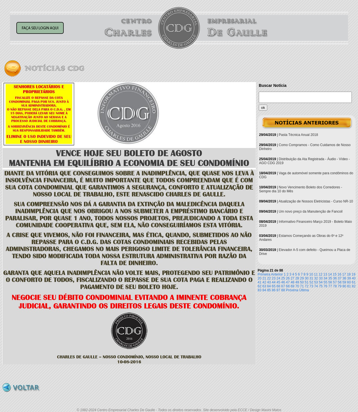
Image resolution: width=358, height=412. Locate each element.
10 (311, 274)
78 (335, 286)
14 (330, 274)
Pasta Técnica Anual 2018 (298, 135)
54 (320, 282)
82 (353, 286)
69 (292, 286)
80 (344, 286)
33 (320, 278)
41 (259, 282)
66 (278, 286)
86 (273, 290)
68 (288, 286)
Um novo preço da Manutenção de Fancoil (310, 211)
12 (320, 274)
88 (283, 290)
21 (264, 278)
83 (259, 290)
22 (269, 278)
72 (306, 286)
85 (269, 290)
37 (339, 278)
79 (339, 286)
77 (330, 286)
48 (292, 282)
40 (353, 278)
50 (302, 282)
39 (349, 278)
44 (273, 282)
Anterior (277, 274)
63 (264, 286)
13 (325, 274)
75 (320, 286)
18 (349, 274)
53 (316, 282)
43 (269, 282)
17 (344, 274)
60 (349, 282)
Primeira (264, 274)
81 (349, 286)
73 (311, 286)
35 (330, 278)
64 (269, 286)
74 (316, 286)
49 (297, 282)
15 (335, 274)
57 (335, 282)
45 (278, 282)
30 (306, 278)
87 (278, 290)
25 (283, 278)
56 (330, 282)
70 (297, 286)
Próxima (292, 290)
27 (292, 278)
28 (297, 278)
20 (259, 278)
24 (278, 278)
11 (316, 274)
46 (283, 282)
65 (273, 286)
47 (288, 282)
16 (339, 274)
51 (306, 282)
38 (344, 278)
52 (311, 282)
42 (264, 282)
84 (264, 290)
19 (353, 274)
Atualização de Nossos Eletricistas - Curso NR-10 (316, 201)
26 (288, 278)
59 (344, 282)
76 (325, 286)
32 (316, 278)
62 (259, 286)
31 (311, 278)
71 (302, 286)
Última (304, 290)
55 (325, 282)
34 (325, 278)
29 (302, 278)
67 (283, 286)
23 (273, 278)
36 (335, 278)
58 (339, 282)
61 (353, 282)
